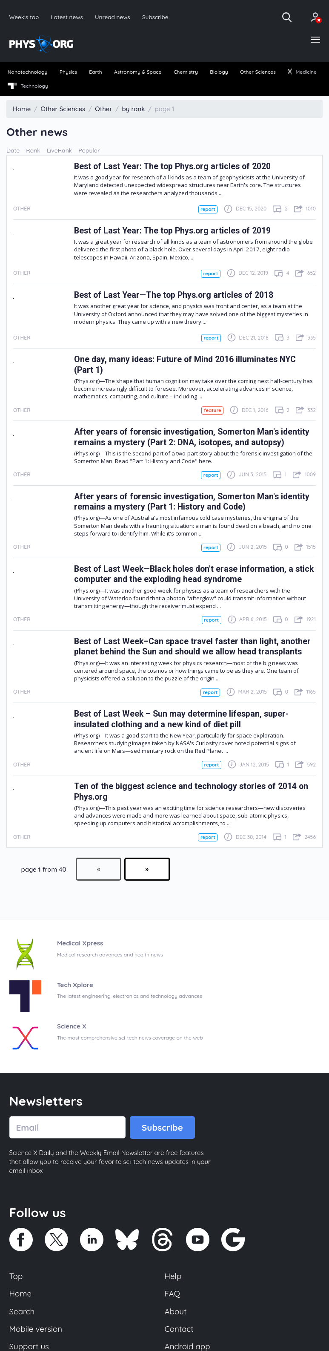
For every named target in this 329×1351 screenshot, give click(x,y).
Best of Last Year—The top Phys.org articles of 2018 (173, 295)
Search (22, 1311)
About (176, 1311)
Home (20, 1293)
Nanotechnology (28, 72)
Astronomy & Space (137, 72)
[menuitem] (27, 72)
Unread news (112, 16)
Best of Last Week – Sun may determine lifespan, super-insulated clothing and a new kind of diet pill (181, 719)
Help (173, 1276)
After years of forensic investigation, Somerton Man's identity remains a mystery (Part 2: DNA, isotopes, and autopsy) (191, 437)
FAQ (172, 1293)
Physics (68, 72)
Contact (179, 1329)
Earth (95, 72)
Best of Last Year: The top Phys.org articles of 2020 (172, 166)
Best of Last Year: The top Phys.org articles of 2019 (172, 231)
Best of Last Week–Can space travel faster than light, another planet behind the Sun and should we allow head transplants (192, 647)
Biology (219, 72)
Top (16, 1276)
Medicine (302, 72)
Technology (28, 86)
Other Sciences (258, 72)
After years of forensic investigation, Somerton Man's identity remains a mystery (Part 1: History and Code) (191, 502)
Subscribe (155, 16)
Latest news (67, 16)
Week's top (24, 16)
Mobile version (36, 1329)
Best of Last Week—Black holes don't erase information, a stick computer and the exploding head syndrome (194, 574)
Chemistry (186, 72)
